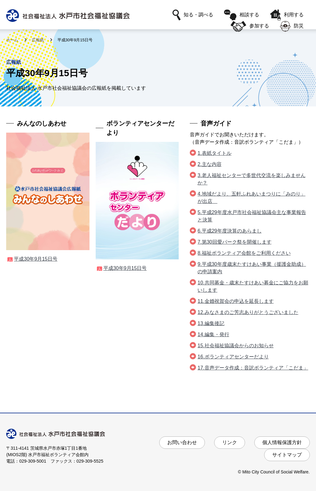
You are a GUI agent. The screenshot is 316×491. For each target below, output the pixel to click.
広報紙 (38, 40)
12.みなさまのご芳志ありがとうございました (248, 312)
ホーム (12, 40)
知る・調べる (193, 15)
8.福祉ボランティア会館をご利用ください (244, 253)
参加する (250, 26)
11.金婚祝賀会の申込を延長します (235, 301)
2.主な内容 (209, 164)
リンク (229, 442)
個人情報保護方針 (282, 442)
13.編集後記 (211, 323)
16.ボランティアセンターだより (233, 356)
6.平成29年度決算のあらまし (229, 230)
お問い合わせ (182, 442)
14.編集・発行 (213, 334)
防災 (292, 26)
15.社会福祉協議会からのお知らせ (235, 345)
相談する (241, 15)
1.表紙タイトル (214, 153)
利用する (287, 15)
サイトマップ (287, 454)
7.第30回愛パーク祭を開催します (234, 242)
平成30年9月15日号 (35, 259)
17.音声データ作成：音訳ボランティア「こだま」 (253, 367)
